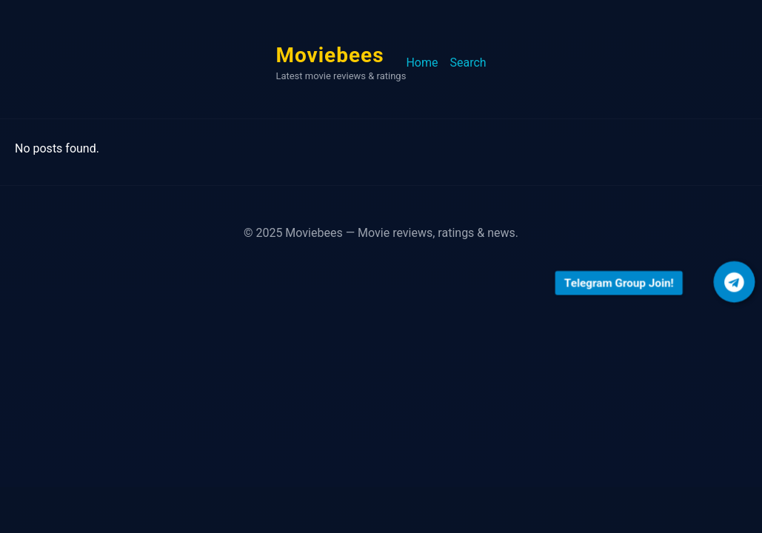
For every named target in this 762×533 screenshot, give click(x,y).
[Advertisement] (381, 383)
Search (467, 63)
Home (422, 63)
